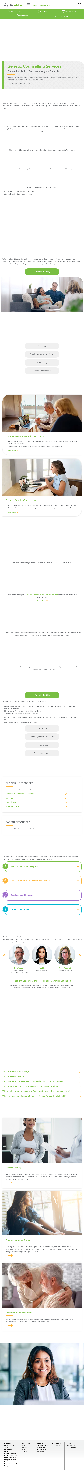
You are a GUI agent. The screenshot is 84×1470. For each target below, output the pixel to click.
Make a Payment (65, 16)
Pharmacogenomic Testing (18, 1240)
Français (80, 4)
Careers (40, 1444)
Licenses (70, 1444)
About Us (7, 1444)
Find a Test (44, 12)
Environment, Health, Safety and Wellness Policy (10, 1460)
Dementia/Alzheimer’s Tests (19, 1313)
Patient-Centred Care (10, 1456)
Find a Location (16, 12)
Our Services (8, 1450)
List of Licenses (71, 1448)
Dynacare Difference (42, 1448)
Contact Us (26, 1444)
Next (80, 954)
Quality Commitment (73, 1446)
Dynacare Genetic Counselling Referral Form (42, 595)
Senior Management (10, 1454)
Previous (4, 954)
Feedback (24, 1448)
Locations (24, 1452)
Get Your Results (71, 12)
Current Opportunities (43, 1446)
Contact (24, 1446)
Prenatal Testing (13, 1168)
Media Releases (56, 1446)
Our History (7, 1452)
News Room (56, 1444)
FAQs (23, 1450)
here (31, 83)
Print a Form (23, 16)
